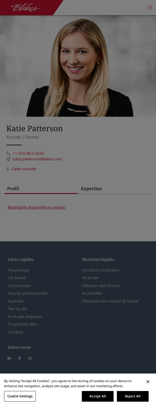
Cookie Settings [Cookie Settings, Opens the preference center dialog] (20, 396)
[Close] (147, 381)
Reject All (133, 396)
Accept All (97, 396)
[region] (78, 390)
